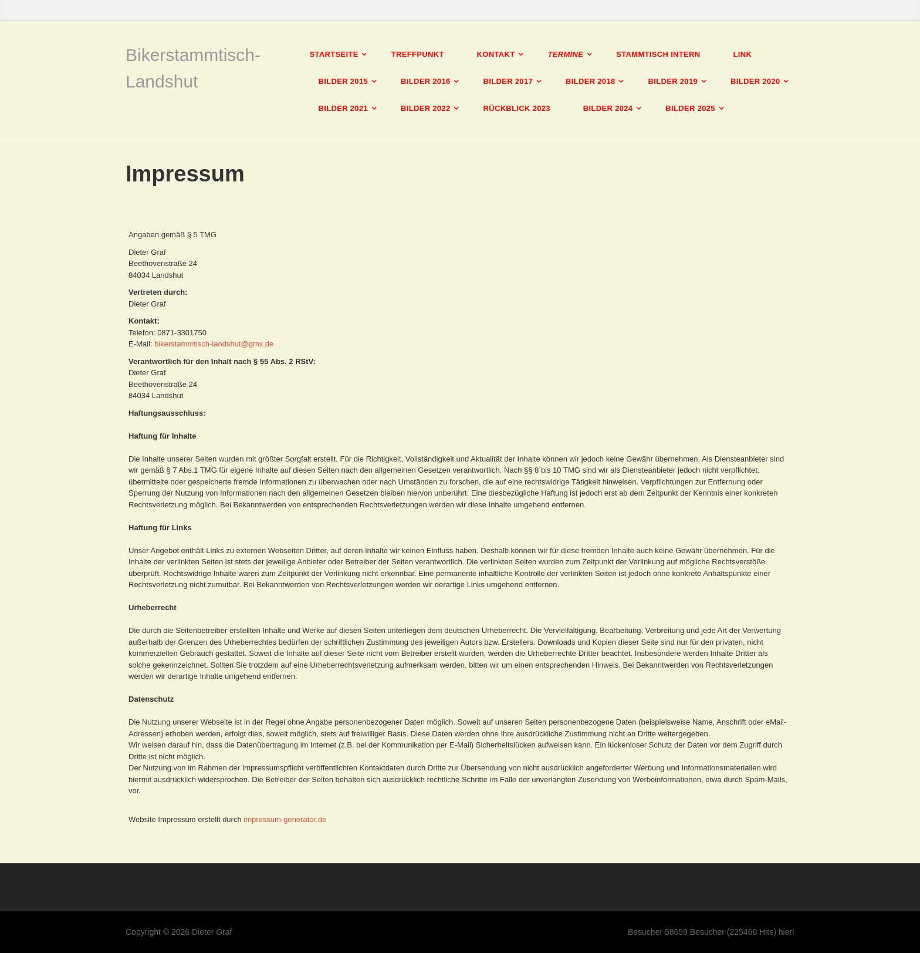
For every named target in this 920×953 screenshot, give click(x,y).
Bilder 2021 (343, 108)
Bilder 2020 (755, 81)
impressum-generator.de (284, 819)
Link (742, 54)
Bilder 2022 (426, 108)
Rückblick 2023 (516, 108)
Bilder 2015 (343, 81)
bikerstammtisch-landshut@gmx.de (213, 343)
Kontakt (496, 54)
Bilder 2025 (690, 108)
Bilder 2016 (426, 81)
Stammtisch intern (658, 54)
